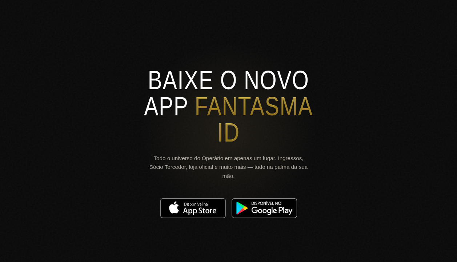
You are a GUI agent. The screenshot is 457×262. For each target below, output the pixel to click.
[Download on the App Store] (193, 208)
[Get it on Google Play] (264, 208)
